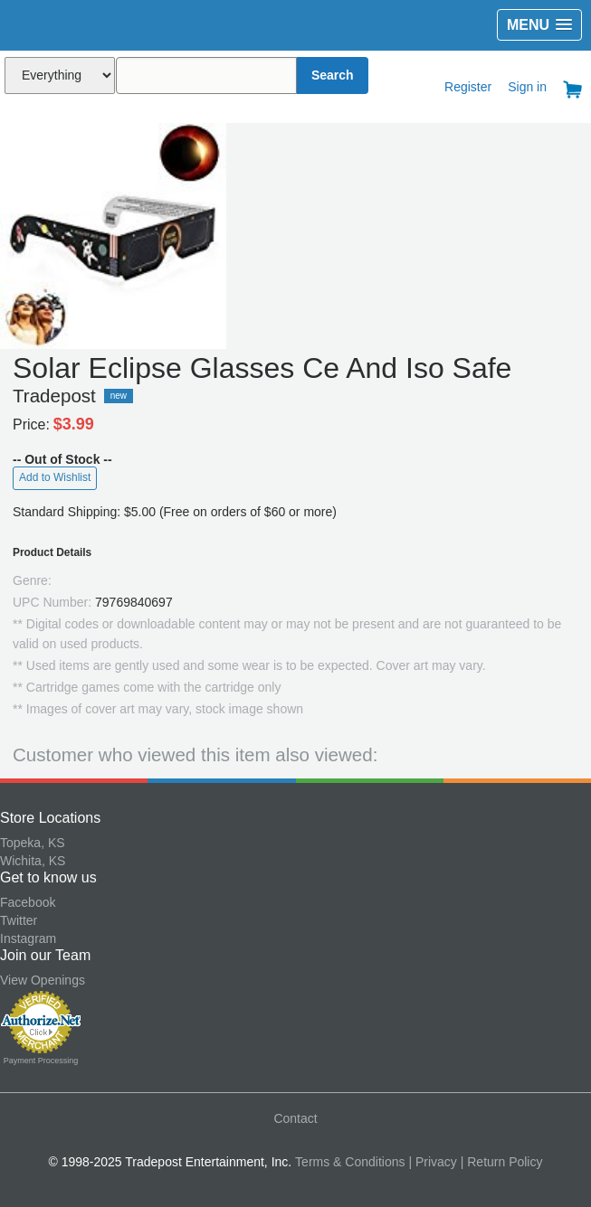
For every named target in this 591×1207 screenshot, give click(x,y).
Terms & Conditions (350, 1162)
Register (467, 87)
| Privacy (432, 1162)
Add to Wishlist (55, 477)
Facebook (27, 902)
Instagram (28, 938)
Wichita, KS (32, 860)
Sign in (527, 87)
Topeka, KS (32, 842)
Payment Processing (41, 1060)
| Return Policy (502, 1162)
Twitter (18, 920)
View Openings (42, 980)
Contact (295, 1118)
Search (332, 75)
